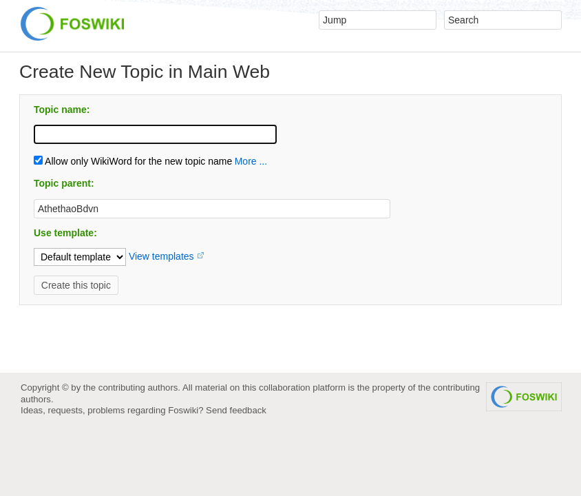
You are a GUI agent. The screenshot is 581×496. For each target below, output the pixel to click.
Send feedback (236, 410)
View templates (161, 256)
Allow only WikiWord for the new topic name (133, 161)
